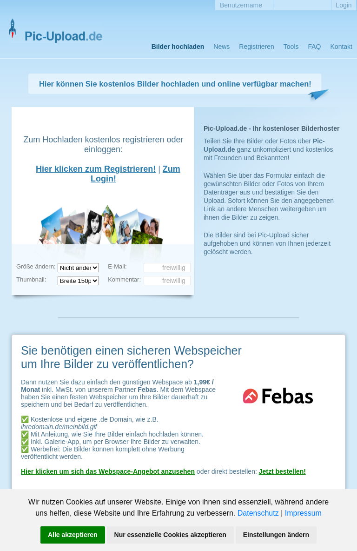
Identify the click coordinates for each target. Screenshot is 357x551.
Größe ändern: (36, 266)
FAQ (314, 46)
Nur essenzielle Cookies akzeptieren (170, 534)
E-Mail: (117, 266)
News (221, 46)
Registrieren (256, 46)
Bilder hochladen (178, 46)
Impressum (303, 513)
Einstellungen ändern (276, 534)
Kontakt (341, 46)
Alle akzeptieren (73, 534)
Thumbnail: (31, 279)
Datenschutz (258, 513)
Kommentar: (124, 279)
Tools (291, 46)
